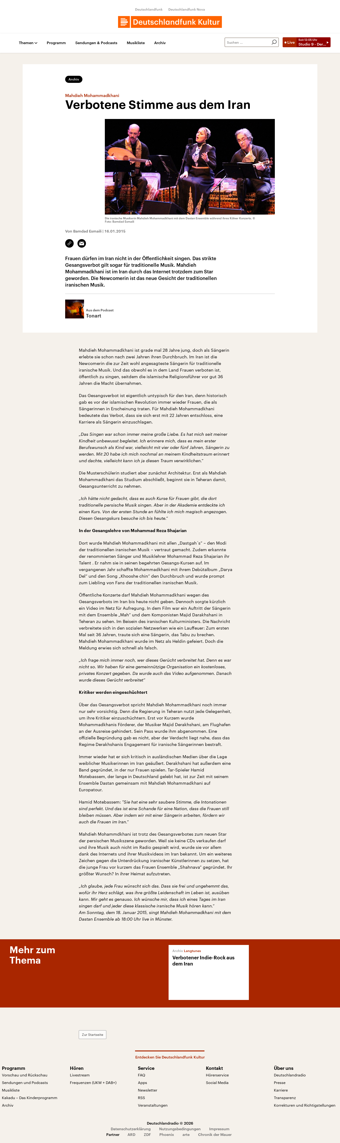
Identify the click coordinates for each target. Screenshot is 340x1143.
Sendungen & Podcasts (96, 43)
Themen (26, 43)
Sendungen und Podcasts (25, 1082)
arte (186, 1134)
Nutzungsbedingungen (180, 1128)
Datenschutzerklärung (131, 1128)
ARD (131, 1134)
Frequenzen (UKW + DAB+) (93, 1082)
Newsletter (147, 1090)
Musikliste (136, 43)
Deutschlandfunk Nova (186, 9)
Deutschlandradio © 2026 (170, 1123)
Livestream (80, 1075)
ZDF (147, 1134)
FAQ (141, 1075)
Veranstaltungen (153, 1105)
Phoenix (166, 1134)
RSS (141, 1097)
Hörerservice (217, 1075)
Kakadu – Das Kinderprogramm (29, 1097)
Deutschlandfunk (149, 9)
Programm (56, 43)
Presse (279, 1082)
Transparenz (285, 1097)
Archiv (160, 43)
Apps (142, 1082)
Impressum (219, 1128)
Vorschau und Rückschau (24, 1075)
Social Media (217, 1082)
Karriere (281, 1090)
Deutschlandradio (290, 1075)
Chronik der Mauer (215, 1134)
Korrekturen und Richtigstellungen (305, 1105)
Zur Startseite (92, 1035)
